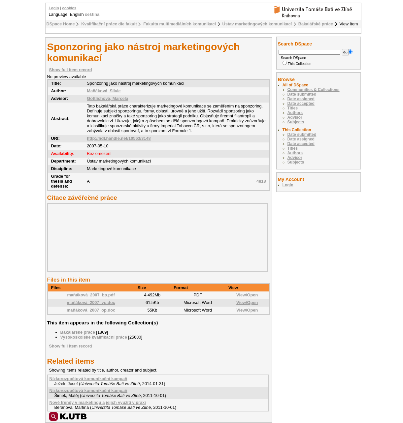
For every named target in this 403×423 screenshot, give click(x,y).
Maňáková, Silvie (103, 90)
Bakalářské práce (315, 23)
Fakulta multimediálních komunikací (179, 23)
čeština (92, 14)
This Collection (297, 64)
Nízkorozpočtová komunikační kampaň (88, 378)
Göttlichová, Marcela (107, 98)
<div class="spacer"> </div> (156, 237)
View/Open (247, 294)
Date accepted (301, 103)
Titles (292, 108)
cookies (69, 8)
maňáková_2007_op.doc (91, 310)
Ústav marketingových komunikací (257, 23)
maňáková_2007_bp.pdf (91, 294)
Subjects (295, 122)
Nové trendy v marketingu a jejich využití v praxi (98, 402)
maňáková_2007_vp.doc (91, 302)
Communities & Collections (313, 89)
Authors (295, 112)
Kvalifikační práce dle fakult (109, 23)
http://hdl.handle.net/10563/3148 (119, 138)
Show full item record (70, 69)
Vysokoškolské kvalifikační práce (93, 337)
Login (54, 8)
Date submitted (302, 94)
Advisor (294, 117)
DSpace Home (61, 23)
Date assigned (301, 99)
